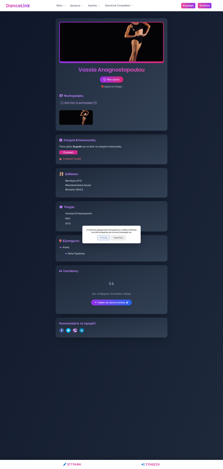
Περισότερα (118, 238)
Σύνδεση (150, 464)
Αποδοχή (103, 238)
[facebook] (61, 331)
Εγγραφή (72, 464)
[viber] (75, 331)
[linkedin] (81, 331)
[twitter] (68, 331)
